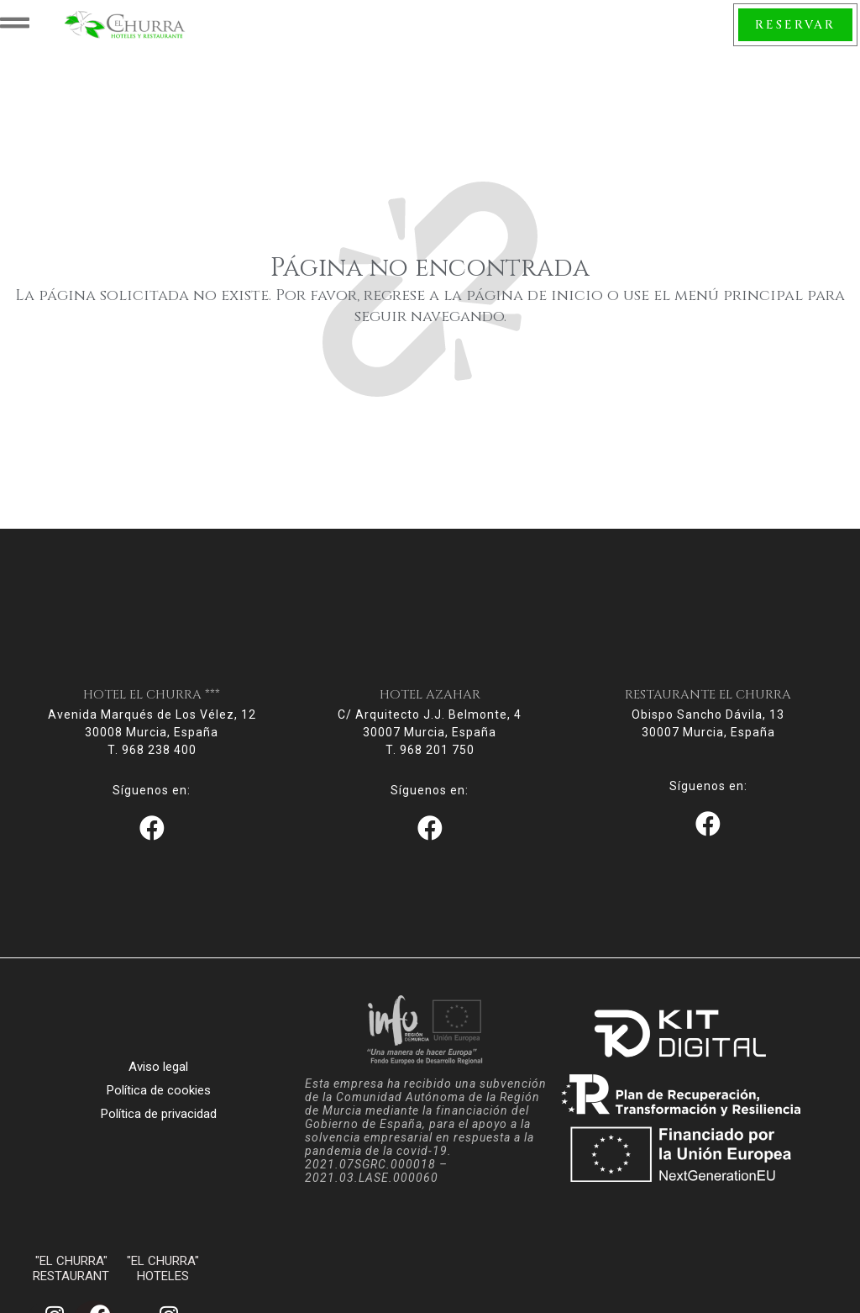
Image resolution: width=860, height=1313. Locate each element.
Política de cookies (159, 1098)
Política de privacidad (159, 1122)
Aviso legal (158, 1075)
